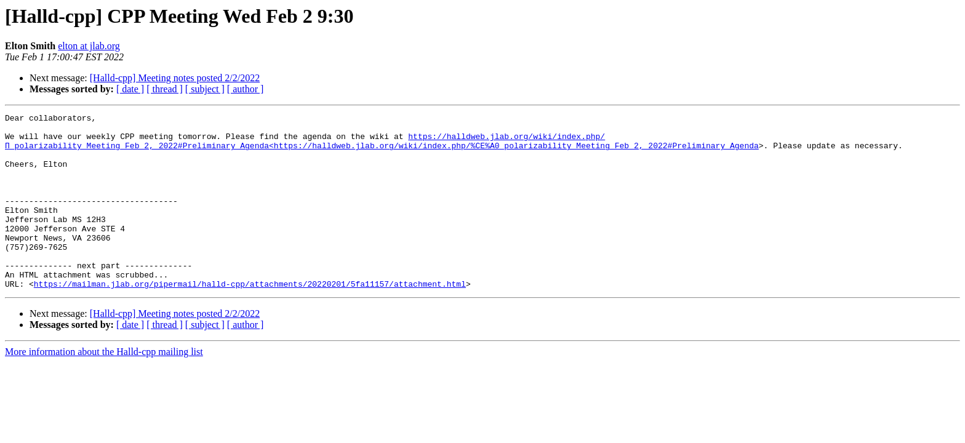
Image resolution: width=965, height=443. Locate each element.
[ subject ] (205, 89)
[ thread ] (164, 89)
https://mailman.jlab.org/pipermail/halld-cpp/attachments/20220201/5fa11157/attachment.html (250, 318)
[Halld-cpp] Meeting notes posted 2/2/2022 (175, 78)
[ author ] (245, 89)
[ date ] (130, 89)
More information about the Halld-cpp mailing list (104, 386)
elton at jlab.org (89, 46)
